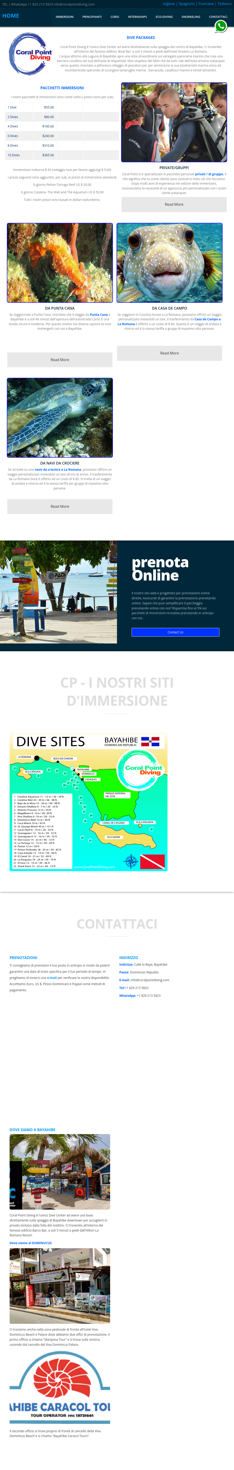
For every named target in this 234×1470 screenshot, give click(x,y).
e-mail (52, 977)
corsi (115, 17)
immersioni (65, 17)
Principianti (92, 17)
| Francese (205, 3)
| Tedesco (223, 3)
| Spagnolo (185, 3)
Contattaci (218, 17)
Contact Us (175, 632)
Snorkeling (191, 17)
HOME (10, 15)
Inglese (169, 3)
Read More (174, 204)
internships (137, 17)
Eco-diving (164, 17)
